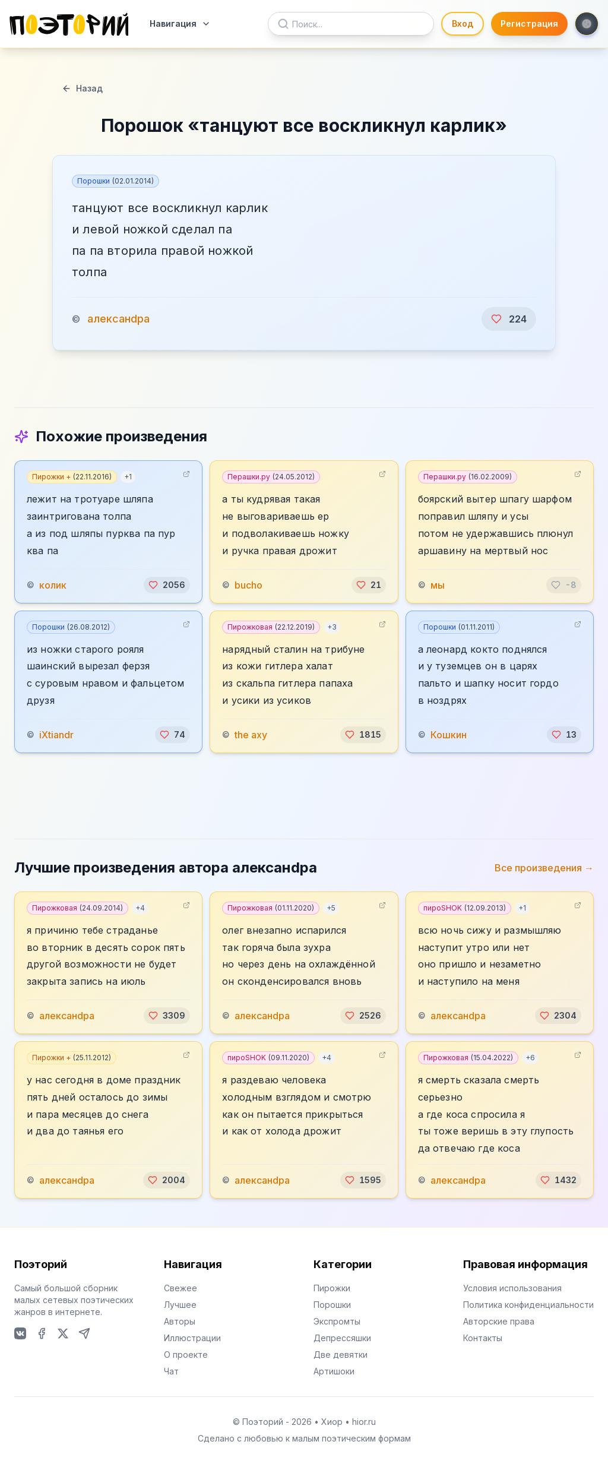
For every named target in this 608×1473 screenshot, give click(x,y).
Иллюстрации (192, 1338)
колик (52, 585)
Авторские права (498, 1321)
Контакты (482, 1338)
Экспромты (337, 1321)
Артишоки (334, 1371)
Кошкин (448, 735)
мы (437, 585)
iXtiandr (56, 735)
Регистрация (529, 23)
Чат (171, 1371)
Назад (82, 88)
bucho (248, 585)
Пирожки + (72, 476)
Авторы (179, 1321)
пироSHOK (464, 907)
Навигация (180, 23)
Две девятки (341, 1354)
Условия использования (512, 1288)
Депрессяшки (342, 1338)
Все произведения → (544, 868)
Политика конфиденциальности (528, 1305)
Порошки (115, 180)
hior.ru (364, 1422)
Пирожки (332, 1288)
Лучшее (180, 1305)
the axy (251, 735)
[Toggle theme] (586, 24)
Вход (462, 23)
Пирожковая (271, 626)
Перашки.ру (271, 476)
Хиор (332, 1422)
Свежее (180, 1288)
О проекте (186, 1354)
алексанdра (118, 318)
